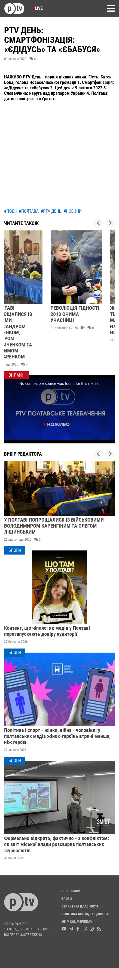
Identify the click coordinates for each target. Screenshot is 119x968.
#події (10, 211)
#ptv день (51, 211)
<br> (59, 155)
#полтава (29, 211)
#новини (72, 211)
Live (37, 8)
